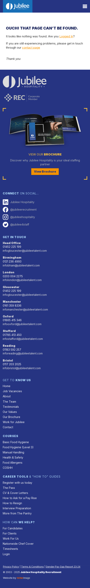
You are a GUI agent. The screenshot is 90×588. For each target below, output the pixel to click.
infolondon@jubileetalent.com (22, 280)
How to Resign (12, 503)
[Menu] (85, 6)
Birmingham (12, 257)
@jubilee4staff (16, 224)
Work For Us (11, 538)
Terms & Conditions (32, 566)
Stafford (9, 331)
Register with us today (17, 482)
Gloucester (11, 287)
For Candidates (13, 528)
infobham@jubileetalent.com (21, 265)
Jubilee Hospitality (18, 202)
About (7, 396)
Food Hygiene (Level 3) (18, 447)
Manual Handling (13, 452)
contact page (31, 47)
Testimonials (11, 406)
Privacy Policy (11, 566)
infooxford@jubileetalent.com (22, 324)
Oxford (8, 316)
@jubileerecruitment (20, 209)
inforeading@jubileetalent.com (23, 353)
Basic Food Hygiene (16, 442)
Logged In (66, 36)
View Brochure (45, 171)
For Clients (10, 533)
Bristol (8, 360)
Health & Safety (13, 457)
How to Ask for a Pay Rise (20, 498)
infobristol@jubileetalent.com (22, 368)
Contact (8, 427)
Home (6, 386)
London (8, 272)
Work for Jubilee (14, 422)
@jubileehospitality (19, 217)
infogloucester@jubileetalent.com (25, 250)
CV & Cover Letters (15, 493)
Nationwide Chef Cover (18, 543)
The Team (9, 401)
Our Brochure (11, 417)
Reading (9, 345)
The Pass (9, 487)
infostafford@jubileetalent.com (23, 338)
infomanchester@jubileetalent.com (25, 309)
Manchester (12, 301)
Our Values (10, 411)
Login (6, 554)
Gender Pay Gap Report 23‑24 (63, 566)
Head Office (12, 243)
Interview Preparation (17, 508)
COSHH (8, 467)
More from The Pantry (17, 513)
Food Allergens (12, 462)
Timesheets (10, 548)
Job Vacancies (12, 391)
